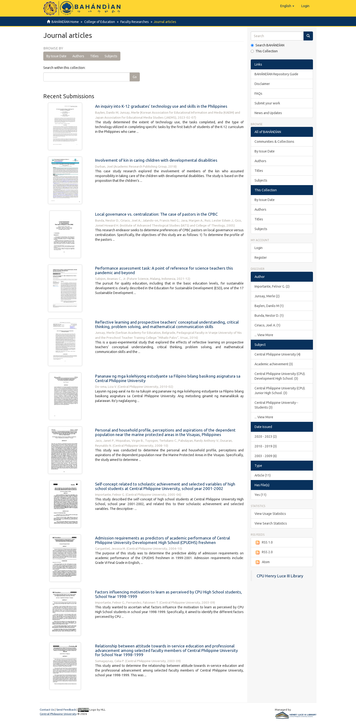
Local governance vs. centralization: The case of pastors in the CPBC (156, 214)
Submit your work (267, 103)
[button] (287, 6)
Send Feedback (66, 709)
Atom (262, 562)
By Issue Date (56, 56)
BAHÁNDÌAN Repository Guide (276, 74)
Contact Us (47, 709)
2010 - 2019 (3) (266, 446)
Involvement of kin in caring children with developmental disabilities (156, 160)
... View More (264, 335)
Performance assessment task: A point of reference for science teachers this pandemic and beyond (164, 270)
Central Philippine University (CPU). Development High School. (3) (280, 376)
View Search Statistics (271, 523)
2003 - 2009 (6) (266, 456)
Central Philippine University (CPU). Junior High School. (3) (280, 390)
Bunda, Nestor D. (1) (269, 315)
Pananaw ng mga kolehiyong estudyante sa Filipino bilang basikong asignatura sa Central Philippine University (167, 378)
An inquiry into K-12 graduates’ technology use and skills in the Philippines (161, 106)
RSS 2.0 (264, 552)
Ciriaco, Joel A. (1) (267, 325)
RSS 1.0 (264, 542)
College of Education (99, 22)
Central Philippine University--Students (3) (276, 405)
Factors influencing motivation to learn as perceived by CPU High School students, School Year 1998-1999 (168, 594)
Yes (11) (260, 495)
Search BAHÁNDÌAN (267, 45)
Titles (94, 56)
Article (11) (263, 475)
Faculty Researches (133, 22)
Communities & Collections (274, 141)
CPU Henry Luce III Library (280, 576)
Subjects (111, 56)
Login (259, 248)
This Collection (264, 51)
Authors (78, 56)
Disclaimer (262, 84)
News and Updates (268, 113)
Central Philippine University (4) (277, 354)
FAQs (258, 93)
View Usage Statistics (270, 514)
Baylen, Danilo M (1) (269, 306)
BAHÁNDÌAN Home (65, 22)
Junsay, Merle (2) (267, 296)
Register (261, 257)
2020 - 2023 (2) (266, 436)
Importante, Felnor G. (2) (272, 286)
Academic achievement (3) (274, 364)
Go (135, 77)
